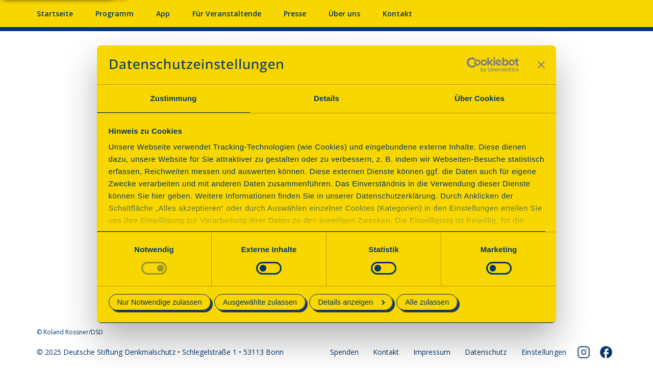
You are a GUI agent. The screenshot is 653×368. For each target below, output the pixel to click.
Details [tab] (326, 98)
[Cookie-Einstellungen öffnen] (544, 352)
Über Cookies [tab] (480, 98)
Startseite (55, 13)
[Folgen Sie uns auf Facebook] (606, 352)
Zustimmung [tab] (173, 98)
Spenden (344, 352)
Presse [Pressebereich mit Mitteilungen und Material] (295, 13)
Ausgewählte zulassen (260, 302)
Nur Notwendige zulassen (159, 302)
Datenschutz (486, 352)
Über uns (344, 13)
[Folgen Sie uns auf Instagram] (583, 352)
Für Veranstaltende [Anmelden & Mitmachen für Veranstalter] (226, 13)
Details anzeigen (351, 302)
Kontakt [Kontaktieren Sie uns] (397, 13)
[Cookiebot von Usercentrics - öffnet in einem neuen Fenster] (474, 64)
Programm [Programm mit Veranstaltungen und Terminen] (114, 13)
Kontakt (386, 352)
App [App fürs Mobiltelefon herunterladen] (163, 13)
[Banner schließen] (541, 64)
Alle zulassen (427, 302)
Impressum (431, 352)
